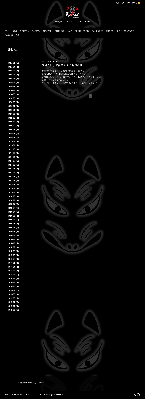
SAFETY (36, 31)
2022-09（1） (14, 126)
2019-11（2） (14, 239)
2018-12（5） (14, 278)
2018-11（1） (14, 282)
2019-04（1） (14, 263)
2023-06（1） (14, 98)
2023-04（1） (14, 106)
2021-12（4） (14, 149)
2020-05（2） (14, 220)
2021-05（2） (14, 177)
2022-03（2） (14, 137)
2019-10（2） (14, 243)
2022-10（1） (14, 122)
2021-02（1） (14, 188)
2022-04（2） (14, 133)
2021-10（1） (14, 157)
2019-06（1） (14, 259)
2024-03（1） (14, 79)
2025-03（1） (14, 67)
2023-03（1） (14, 110)
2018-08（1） (14, 294)
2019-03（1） (14, 267)
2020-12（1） (14, 196)
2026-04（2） (14, 63)
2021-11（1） (14, 153)
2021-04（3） (14, 180)
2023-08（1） (14, 94)
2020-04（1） (14, 224)
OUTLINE (59, 31)
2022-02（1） (14, 141)
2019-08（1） (14, 251)
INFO (14, 31)
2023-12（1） (14, 86)
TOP (7, 31)
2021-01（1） (14, 192)
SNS (118, 31)
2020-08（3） (14, 208)
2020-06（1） (14, 216)
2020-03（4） (14, 227)
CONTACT (128, 31)
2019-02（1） (14, 271)
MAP (69, 31)
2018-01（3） (14, 310)
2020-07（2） (14, 212)
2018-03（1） (14, 306)
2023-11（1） (14, 90)
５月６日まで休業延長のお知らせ (62, 65)
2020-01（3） (14, 235)
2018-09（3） (14, 290)
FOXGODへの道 (12, 35)
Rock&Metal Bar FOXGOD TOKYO (28, 394)
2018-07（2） (14, 298)
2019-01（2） (14, 275)
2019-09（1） (14, 247)
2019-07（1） (14, 255)
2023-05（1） (14, 102)
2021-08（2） (14, 165)
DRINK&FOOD (82, 31)
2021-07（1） (14, 169)
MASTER (47, 31)
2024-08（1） (14, 71)
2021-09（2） (14, 161)
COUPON (24, 31)
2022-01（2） (14, 145)
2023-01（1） (14, 114)
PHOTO (110, 31)
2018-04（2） (14, 302)
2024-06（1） (14, 75)
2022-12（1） (14, 118)
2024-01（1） (14, 82)
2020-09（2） (14, 204)
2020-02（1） (14, 231)
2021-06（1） (14, 173)
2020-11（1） (14, 200)
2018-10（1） (14, 286)
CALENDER (97, 31)
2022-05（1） (14, 129)
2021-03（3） (14, 184)
